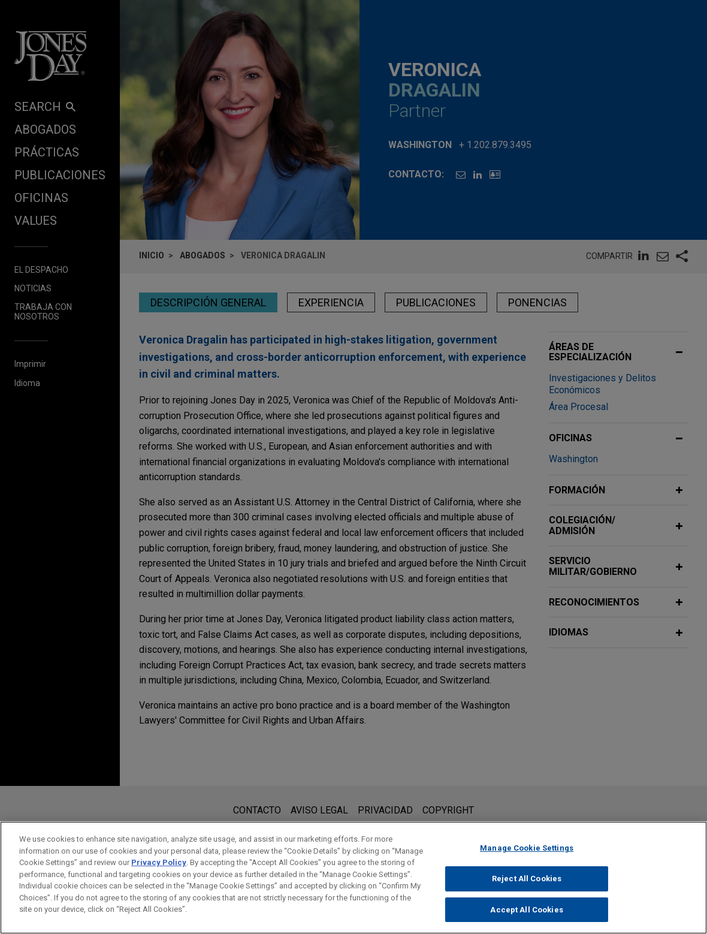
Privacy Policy (158, 868)
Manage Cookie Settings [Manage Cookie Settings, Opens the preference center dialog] (526, 854)
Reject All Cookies (526, 884)
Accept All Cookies (526, 915)
